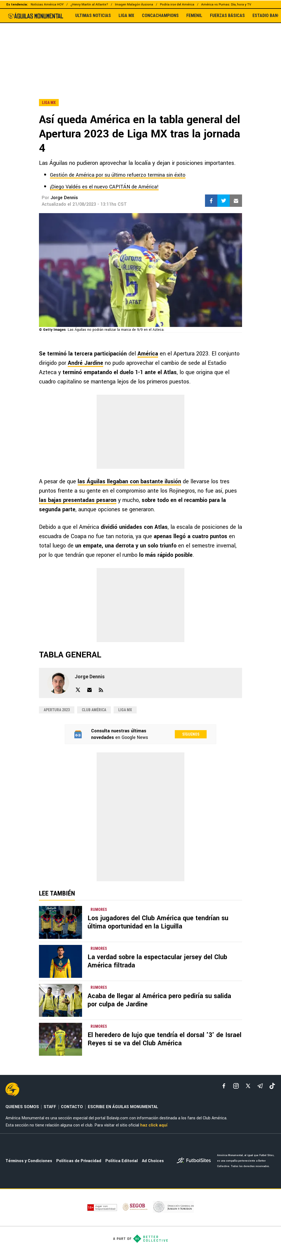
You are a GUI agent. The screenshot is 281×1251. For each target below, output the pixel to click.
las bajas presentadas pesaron (77, 500)
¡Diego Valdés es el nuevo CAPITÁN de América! (104, 186)
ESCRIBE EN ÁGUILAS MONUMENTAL (123, 1107)
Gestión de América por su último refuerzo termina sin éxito (118, 175)
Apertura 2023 (57, 710)
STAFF (50, 1107)
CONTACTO (72, 1107)
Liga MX (125, 710)
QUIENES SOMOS (22, 1107)
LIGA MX (126, 15)
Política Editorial (121, 1161)
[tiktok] (272, 1086)
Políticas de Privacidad (78, 1161)
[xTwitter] (248, 1086)
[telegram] (260, 1086)
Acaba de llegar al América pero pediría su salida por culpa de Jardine (159, 1000)
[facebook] (224, 1086)
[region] (140, 49)
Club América (94, 710)
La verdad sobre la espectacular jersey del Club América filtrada (157, 961)
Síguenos (190, 734)
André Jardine (85, 363)
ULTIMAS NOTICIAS (93, 15)
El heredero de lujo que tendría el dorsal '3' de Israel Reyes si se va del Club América (164, 1039)
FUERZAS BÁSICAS (227, 15)
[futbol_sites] (195, 1161)
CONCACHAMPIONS (160, 15)
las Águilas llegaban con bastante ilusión (129, 481)
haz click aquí (153, 1125)
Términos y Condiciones (28, 1161)
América (147, 354)
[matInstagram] (236, 1086)
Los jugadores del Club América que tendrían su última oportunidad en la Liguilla (158, 922)
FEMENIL (194, 15)
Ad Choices (153, 1161)
